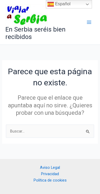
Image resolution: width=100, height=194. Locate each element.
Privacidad (50, 173)
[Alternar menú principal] (89, 22)
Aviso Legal (50, 167)
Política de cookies (50, 180)
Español (58, 4)
